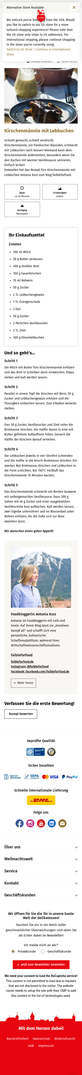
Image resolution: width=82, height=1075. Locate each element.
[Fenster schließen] (74, 7)
